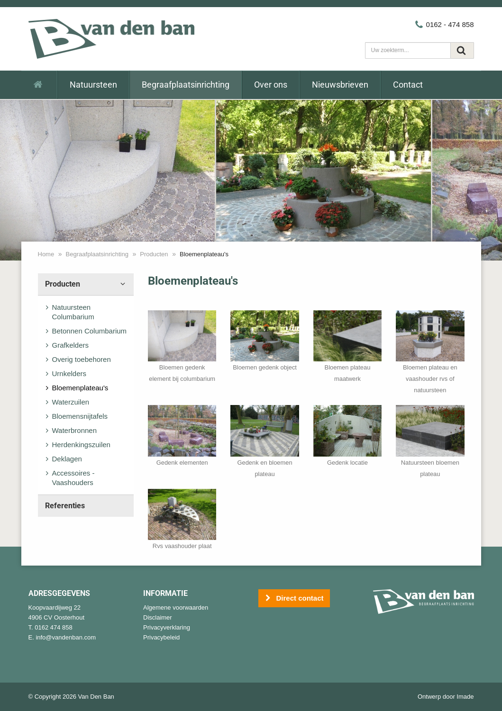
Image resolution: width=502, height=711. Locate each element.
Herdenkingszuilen (81, 445)
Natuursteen (93, 85)
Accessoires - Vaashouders (73, 477)
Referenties (65, 505)
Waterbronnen (74, 430)
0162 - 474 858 (444, 24)
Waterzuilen (71, 402)
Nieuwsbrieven (340, 85)
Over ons (270, 85)
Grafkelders (70, 345)
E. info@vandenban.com (62, 637)
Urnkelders (69, 373)
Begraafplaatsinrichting (185, 85)
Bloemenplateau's (80, 388)
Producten (154, 254)
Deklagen (67, 459)
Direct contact (294, 598)
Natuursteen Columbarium (73, 312)
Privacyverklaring (166, 627)
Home (46, 254)
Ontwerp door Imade (446, 696)
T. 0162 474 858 (50, 627)
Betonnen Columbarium (89, 331)
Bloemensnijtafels (80, 416)
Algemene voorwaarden (175, 607)
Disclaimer (157, 617)
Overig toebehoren (81, 359)
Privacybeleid (161, 637)
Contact (408, 85)
